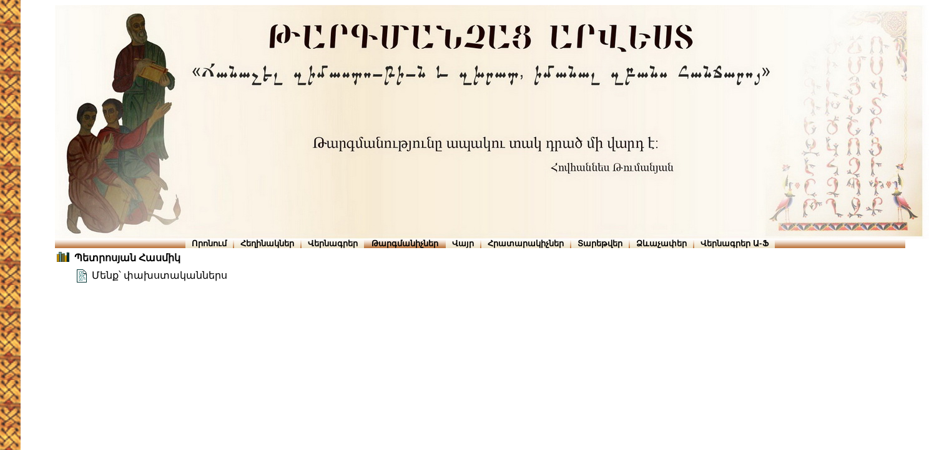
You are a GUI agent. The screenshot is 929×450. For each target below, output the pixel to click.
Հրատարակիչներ (526, 243)
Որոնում (209, 243)
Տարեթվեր (600, 243)
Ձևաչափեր (661, 243)
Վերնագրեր (333, 243)
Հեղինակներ (267, 243)
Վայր (463, 243)
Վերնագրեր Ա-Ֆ (734, 243)
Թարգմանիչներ (404, 243)
